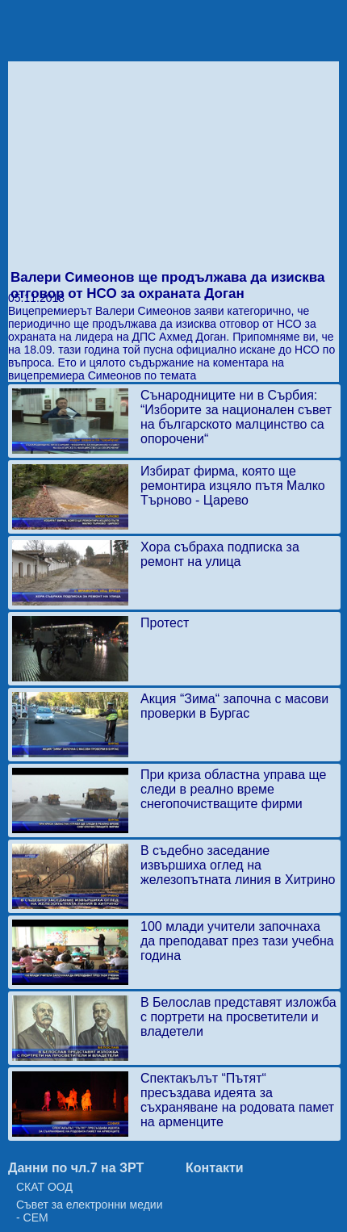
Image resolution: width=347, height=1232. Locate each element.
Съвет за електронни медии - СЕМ (89, 1211)
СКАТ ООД (44, 1186)
